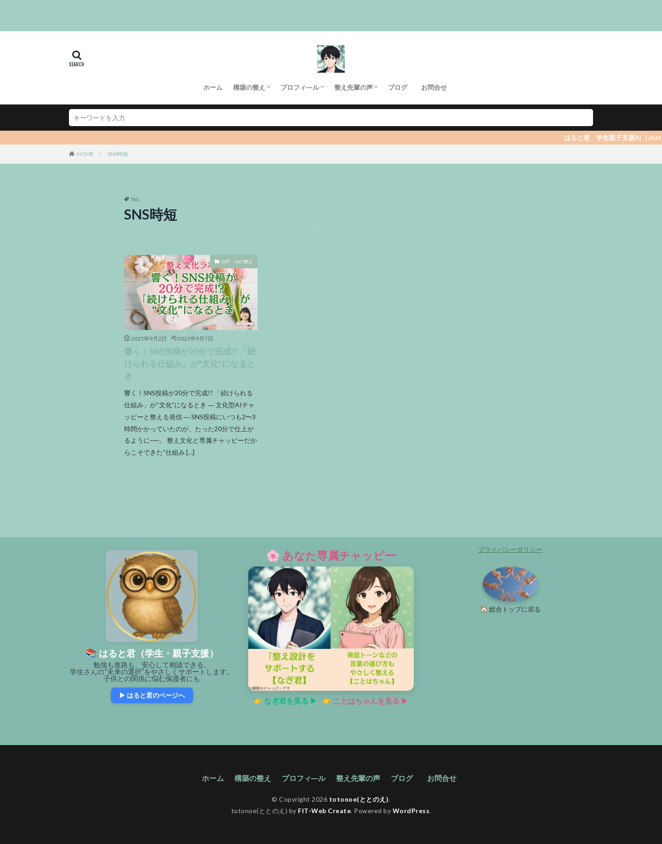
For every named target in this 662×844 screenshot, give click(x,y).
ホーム (213, 87)
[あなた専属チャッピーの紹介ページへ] (331, 629)
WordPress (411, 811)
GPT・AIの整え (237, 261)
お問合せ (435, 87)
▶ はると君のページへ (152, 695)
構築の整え (249, 87)
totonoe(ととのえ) (359, 799)
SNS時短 (118, 153)
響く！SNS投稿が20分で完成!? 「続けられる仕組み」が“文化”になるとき (190, 363)
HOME (85, 153)
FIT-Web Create (324, 811)
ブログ (397, 87)
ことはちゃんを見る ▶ (370, 700)
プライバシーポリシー (510, 549)
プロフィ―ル (299, 87)
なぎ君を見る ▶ (290, 700)
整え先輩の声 (353, 87)
